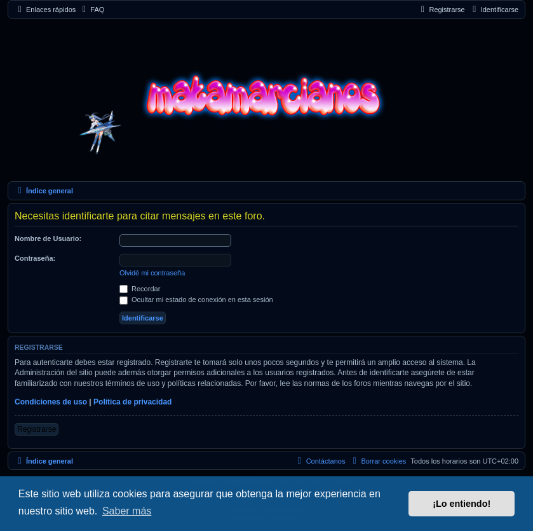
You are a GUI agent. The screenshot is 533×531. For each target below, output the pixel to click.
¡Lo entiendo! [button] (461, 504)
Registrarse (36, 429)
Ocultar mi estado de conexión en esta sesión (196, 299)
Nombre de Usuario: (48, 238)
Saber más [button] (126, 511)
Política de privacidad (132, 401)
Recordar (139, 289)
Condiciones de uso (51, 401)
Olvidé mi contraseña (152, 273)
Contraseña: (35, 258)
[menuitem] (91, 9)
